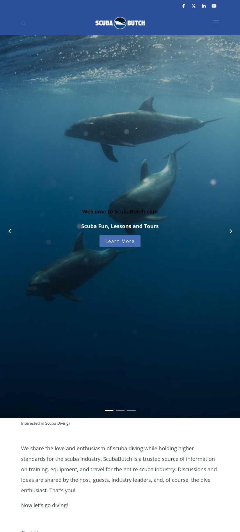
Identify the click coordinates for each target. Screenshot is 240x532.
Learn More (119, 241)
